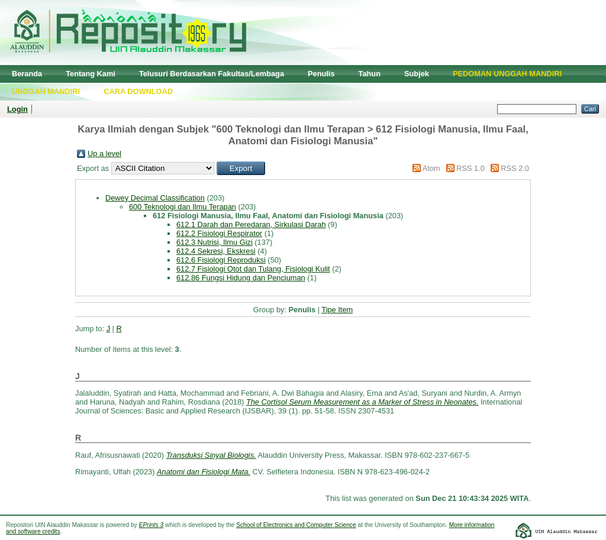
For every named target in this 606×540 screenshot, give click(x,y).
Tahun (370, 73)
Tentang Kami (90, 73)
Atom (431, 168)
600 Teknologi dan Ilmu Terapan (182, 206)
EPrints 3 (151, 525)
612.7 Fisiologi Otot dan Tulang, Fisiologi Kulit (253, 268)
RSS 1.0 (470, 168)
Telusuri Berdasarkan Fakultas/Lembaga (211, 73)
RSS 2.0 (515, 168)
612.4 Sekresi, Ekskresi (216, 251)
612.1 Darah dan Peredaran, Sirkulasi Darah (251, 224)
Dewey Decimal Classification (155, 197)
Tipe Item (337, 309)
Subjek (416, 73)
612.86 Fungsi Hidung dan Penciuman (240, 277)
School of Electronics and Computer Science (296, 525)
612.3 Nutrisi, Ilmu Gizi (214, 242)
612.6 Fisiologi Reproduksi (221, 260)
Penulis (321, 73)
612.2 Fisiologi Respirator (219, 233)
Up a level (104, 153)
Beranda (27, 73)
